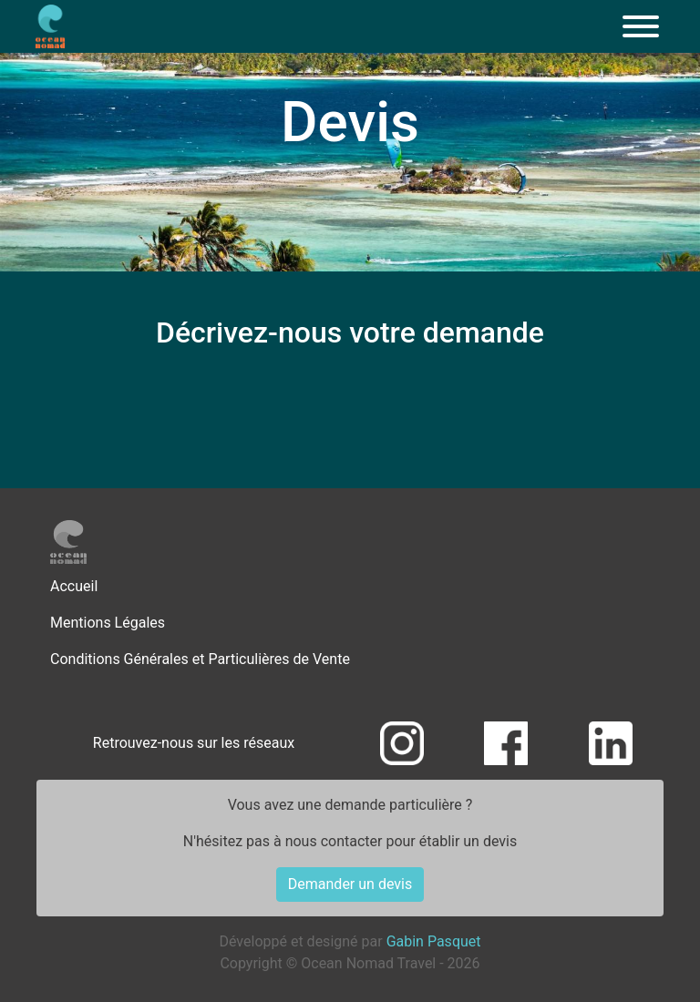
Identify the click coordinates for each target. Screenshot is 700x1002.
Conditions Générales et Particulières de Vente (200, 659)
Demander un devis (350, 884)
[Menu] (641, 26)
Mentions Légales (107, 622)
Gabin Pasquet (433, 941)
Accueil (74, 586)
